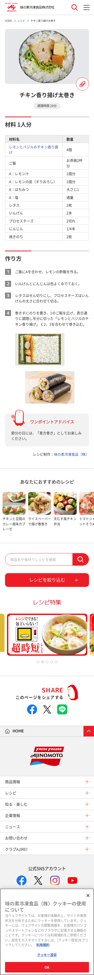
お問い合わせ (16, 838)
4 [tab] (51, 662)
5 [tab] (56, 662)
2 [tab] (42, 662)
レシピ (10, 793)
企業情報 (12, 815)
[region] (47, 931)
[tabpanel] (14, 512)
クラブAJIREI (16, 849)
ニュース (12, 826)
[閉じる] (87, 895)
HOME (18, 731)
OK (47, 967)
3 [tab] (47, 662)
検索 (80, 559)
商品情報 (12, 781)
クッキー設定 (47, 954)
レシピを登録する (82, 84)
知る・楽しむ (16, 804)
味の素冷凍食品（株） (71, 454)
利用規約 (42, 944)
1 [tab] (38, 662)
